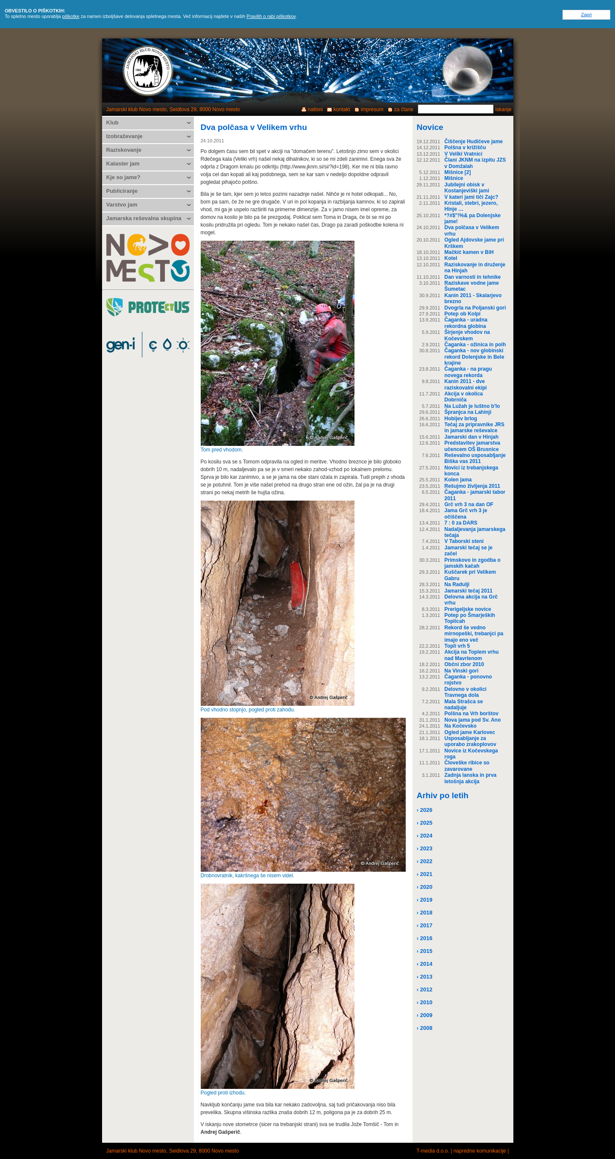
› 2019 (425, 900)
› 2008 (425, 1028)
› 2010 (425, 1002)
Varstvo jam (122, 204)
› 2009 (425, 1015)
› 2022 (425, 861)
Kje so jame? (123, 177)
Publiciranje (122, 191)
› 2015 (425, 951)
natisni (315, 109)
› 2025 (425, 823)
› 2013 (425, 976)
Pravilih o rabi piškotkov (271, 16)
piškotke (70, 16)
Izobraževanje (124, 136)
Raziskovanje (123, 150)
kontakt (342, 109)
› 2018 (425, 912)
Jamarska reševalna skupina (144, 218)
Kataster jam (123, 163)
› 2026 (425, 810)
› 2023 (425, 848)
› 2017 (425, 925)
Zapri (586, 14)
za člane (403, 109)
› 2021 (425, 874)
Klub (112, 122)
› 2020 (425, 887)
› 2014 (425, 964)
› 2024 (425, 835)
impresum (372, 109)
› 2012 (425, 989)
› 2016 (425, 938)
